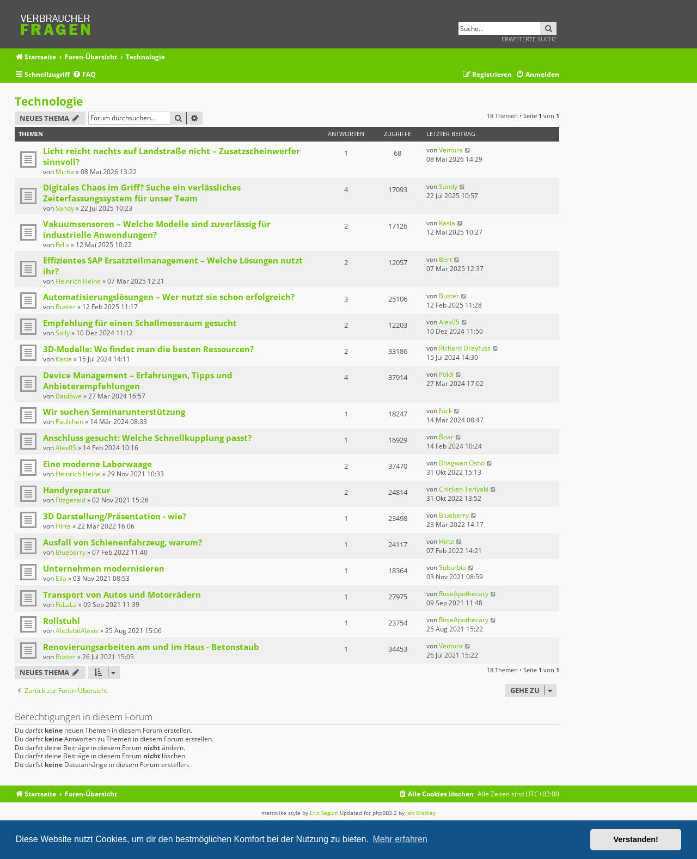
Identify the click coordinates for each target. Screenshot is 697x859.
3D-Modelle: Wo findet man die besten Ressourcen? (148, 348)
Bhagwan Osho (462, 463)
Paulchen (69, 421)
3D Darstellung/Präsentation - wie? (114, 516)
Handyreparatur (77, 489)
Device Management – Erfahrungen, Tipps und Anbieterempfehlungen (138, 380)
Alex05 (449, 322)
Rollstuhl (61, 620)
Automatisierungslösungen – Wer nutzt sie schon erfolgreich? (169, 296)
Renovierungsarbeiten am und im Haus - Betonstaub (151, 646)
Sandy (65, 208)
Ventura (451, 150)
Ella (61, 578)
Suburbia (452, 567)
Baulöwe (69, 396)
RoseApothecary (463, 593)
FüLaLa (66, 604)
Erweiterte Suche (529, 39)
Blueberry (454, 515)
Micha (65, 171)
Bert (445, 259)
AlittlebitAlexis (77, 630)
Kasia (447, 223)
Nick (445, 410)
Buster (66, 306)
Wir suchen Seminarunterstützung (114, 411)
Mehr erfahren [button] (399, 839)
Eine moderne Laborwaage (97, 463)
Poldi (446, 374)
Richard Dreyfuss (465, 348)
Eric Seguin (324, 813)
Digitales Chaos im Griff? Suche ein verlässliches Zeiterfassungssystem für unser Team (142, 193)
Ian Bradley (421, 813)
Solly (63, 333)
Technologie (49, 101)
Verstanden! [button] (636, 839)
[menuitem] (84, 75)
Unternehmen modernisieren (103, 568)
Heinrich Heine (78, 281)
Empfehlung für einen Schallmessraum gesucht (140, 322)
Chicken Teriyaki (463, 489)
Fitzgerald (70, 500)
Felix (62, 244)
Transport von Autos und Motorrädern (122, 594)
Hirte (63, 526)
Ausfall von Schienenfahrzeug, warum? (122, 542)
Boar (446, 436)
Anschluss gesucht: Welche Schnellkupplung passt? (147, 437)
